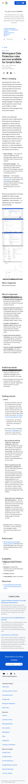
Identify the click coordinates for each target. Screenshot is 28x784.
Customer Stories (7, 719)
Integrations (5, 740)
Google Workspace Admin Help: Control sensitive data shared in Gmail (12, 586)
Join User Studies (7, 773)
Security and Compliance (8, 68)
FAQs (3, 736)
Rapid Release (12, 65)
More (6, 35)
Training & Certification (8, 744)
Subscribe (20, 3)
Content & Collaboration (11, 30)
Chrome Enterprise (7, 761)
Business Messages (7, 769)
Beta (3, 65)
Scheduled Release (6, 67)
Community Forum (7, 695)
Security (4, 715)
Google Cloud (6, 752)
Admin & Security (9, 33)
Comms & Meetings (10, 28)
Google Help (5, 699)
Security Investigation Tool (14, 430)
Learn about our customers (9, 635)
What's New (5, 708)
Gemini (6, 31)
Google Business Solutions (9, 765)
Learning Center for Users (9, 691)
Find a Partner (6, 728)
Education (7, 34)
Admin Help (5, 687)
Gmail (6, 65)
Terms (13, 782)
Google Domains (7, 756)
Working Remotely (7, 724)
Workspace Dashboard (8, 703)
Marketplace (5, 732)
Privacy (10, 782)
